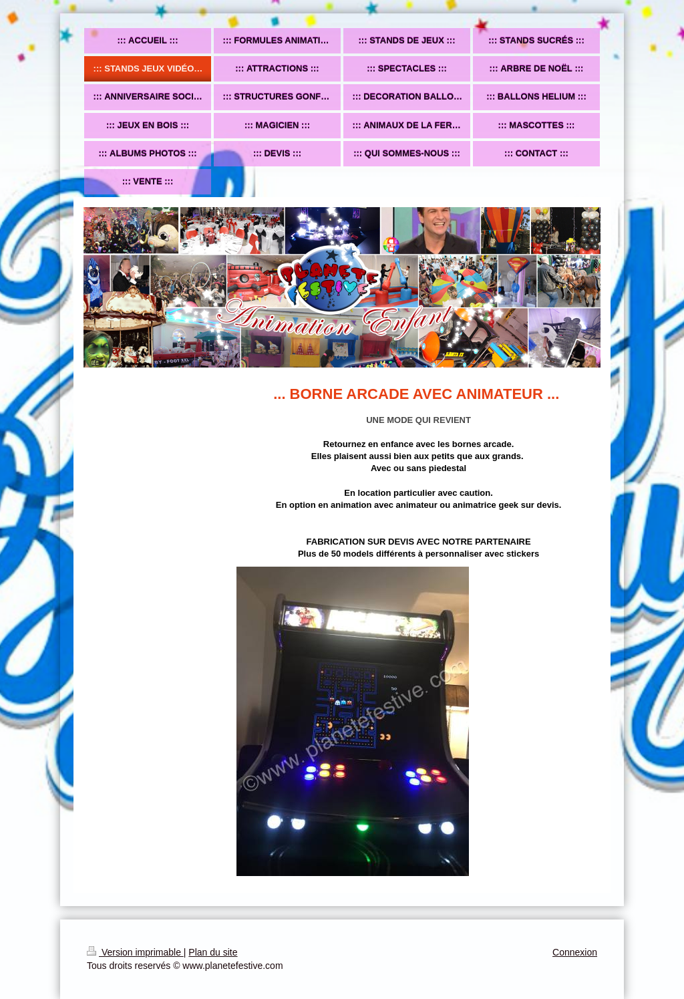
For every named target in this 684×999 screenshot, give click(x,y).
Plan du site (212, 952)
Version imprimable (135, 952)
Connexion (574, 952)
